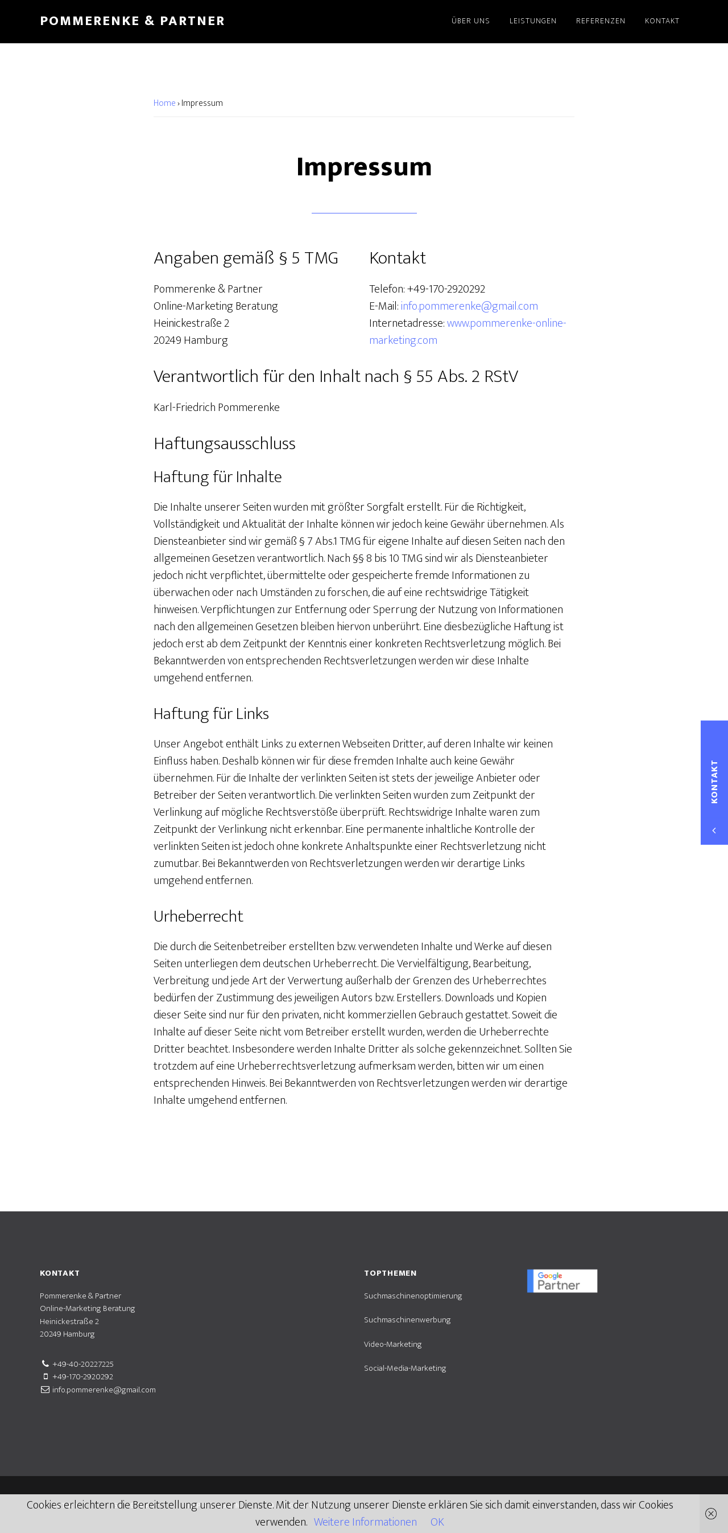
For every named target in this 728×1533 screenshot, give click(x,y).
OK (437, 1522)
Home (165, 103)
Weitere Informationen (365, 1522)
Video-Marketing (393, 1344)
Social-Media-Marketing (405, 1368)
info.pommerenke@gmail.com (469, 306)
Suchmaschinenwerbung (407, 1320)
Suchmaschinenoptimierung (413, 1296)
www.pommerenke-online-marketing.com (467, 332)
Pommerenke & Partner (132, 21)
